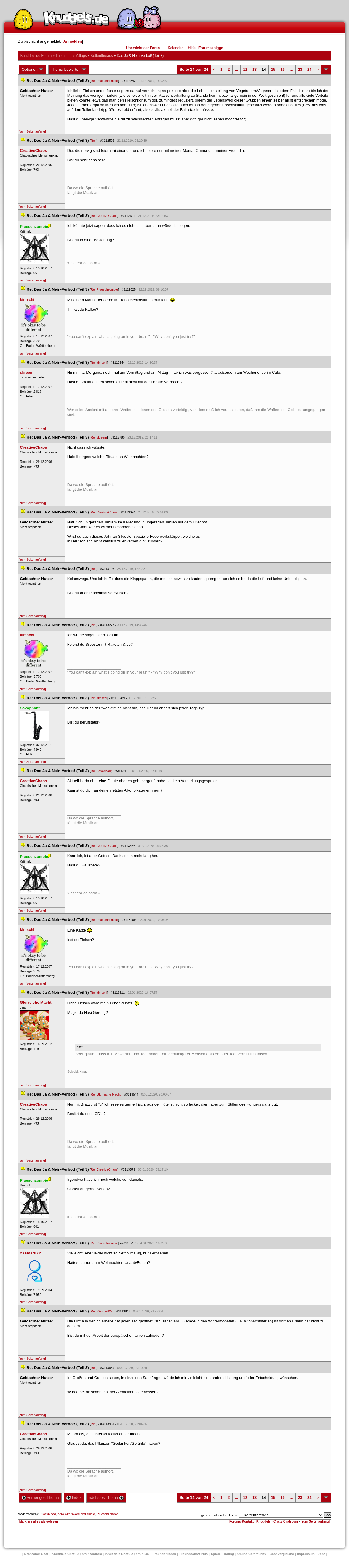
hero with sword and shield (76, 1514)
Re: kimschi (99, 362)
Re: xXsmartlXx (101, 1311)
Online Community (251, 1554)
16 (282, 69)
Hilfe (192, 48)
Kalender (175, 48)
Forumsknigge (210, 48)
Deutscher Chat (36, 1554)
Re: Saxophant (101, 771)
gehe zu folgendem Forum (219, 1515)
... (236, 69)
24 (309, 69)
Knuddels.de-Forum (36, 56)
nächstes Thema (106, 1497)
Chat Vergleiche (282, 1554)
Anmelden (72, 41)
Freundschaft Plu (193, 1554)
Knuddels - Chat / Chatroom (277, 1521)
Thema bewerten (69, 69)
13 (254, 69)
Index (73, 1497)
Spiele (215, 1554)
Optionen (33, 69)
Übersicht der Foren (143, 48)
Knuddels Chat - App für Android (77, 1554)
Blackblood (48, 1514)
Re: (94, 140)
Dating (229, 1554)
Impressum (306, 1554)
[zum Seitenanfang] (32, 131)
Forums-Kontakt (241, 1521)
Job (322, 1554)
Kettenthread (102, 56)
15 (273, 69)
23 (300, 69)
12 (245, 69)
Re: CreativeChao (104, 216)
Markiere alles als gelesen (38, 1521)
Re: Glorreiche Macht (106, 1094)
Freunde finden (164, 1554)
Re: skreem (99, 437)
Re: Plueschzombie (104, 81)
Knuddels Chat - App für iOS (127, 1554)
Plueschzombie (107, 1514)
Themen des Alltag (71, 56)
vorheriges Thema (40, 1497)
